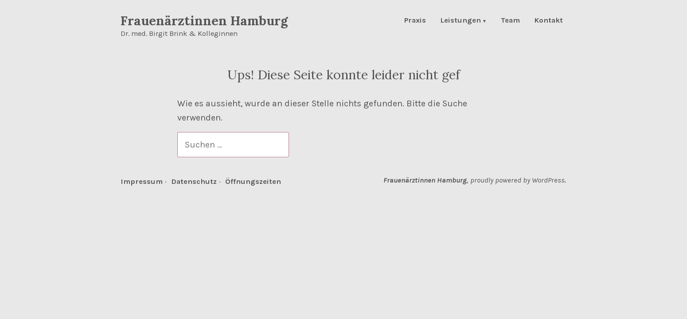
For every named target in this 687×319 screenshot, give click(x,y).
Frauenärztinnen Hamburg (204, 20)
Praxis (415, 21)
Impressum (142, 181)
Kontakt (548, 21)
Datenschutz (194, 181)
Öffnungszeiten (253, 181)
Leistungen (460, 21)
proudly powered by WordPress (517, 180)
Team (510, 21)
